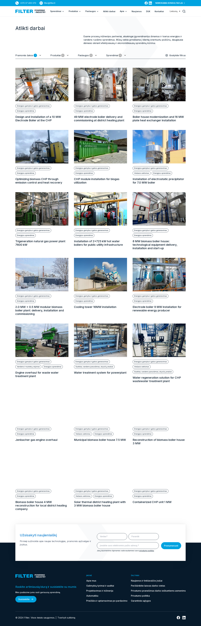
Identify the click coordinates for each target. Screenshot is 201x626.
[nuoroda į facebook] (146, 3)
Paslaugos (92, 11)
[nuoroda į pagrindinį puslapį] (30, 11)
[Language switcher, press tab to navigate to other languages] (175, 11)
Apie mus (91, 580)
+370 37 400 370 (28, 3)
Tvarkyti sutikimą (66, 617)
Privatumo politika (140, 595)
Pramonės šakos (26, 55)
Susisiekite (26, 599)
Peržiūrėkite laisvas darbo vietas (148, 585)
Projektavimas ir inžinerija (99, 590)
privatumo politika (146, 551)
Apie (123, 11)
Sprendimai (57, 11)
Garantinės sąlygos (141, 600)
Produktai (75, 11)
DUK (148, 11)
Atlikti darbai (109, 11)
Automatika (92, 595)
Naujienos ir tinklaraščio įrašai (146, 580)
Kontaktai (159, 11)
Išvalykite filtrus (175, 55)
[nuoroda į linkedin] (150, 3)
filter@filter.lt (49, 3)
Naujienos (137, 11)
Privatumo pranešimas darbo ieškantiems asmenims (158, 590)
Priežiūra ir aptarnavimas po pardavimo (106, 600)
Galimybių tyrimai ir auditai (100, 585)
